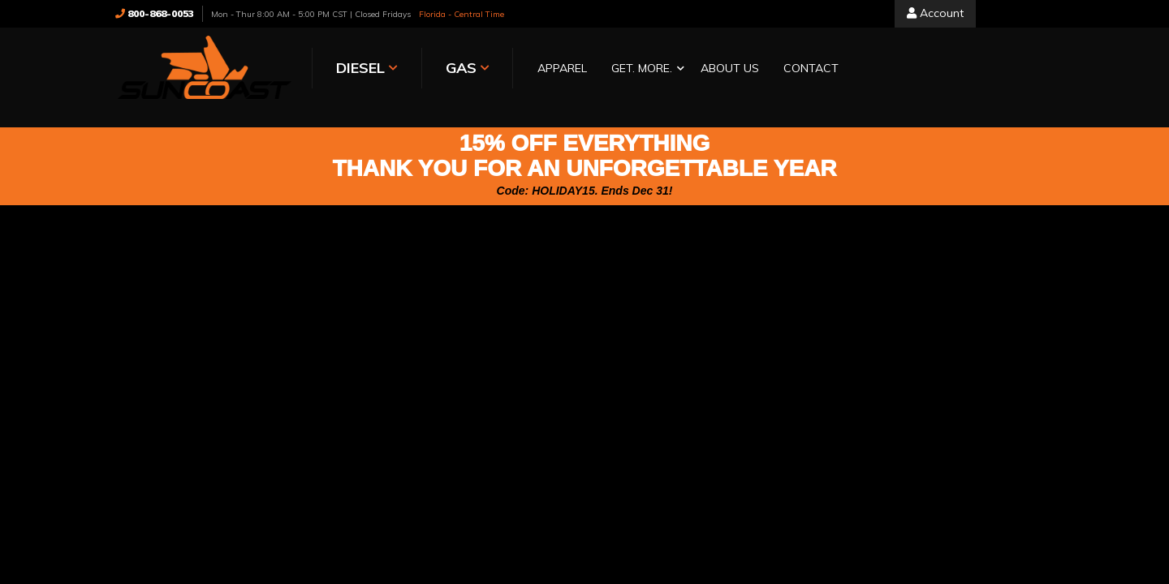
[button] (643, 69)
